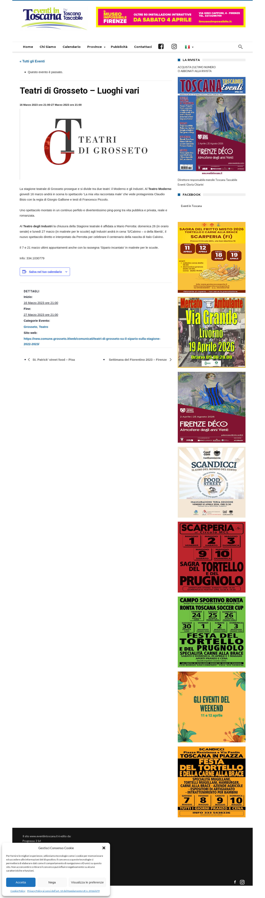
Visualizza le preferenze (87, 882)
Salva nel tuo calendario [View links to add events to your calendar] (45, 271)
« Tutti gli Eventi (32, 61)
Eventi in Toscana (191, 206)
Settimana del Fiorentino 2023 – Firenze (138, 359)
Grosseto (30, 326)
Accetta (21, 882)
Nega (52, 882)
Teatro (43, 326)
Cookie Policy (17, 890)
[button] (104, 848)
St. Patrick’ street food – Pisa (53, 359)
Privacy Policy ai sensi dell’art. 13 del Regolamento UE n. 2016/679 (63, 890)
